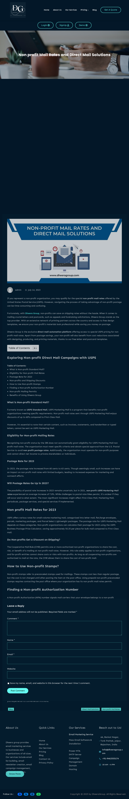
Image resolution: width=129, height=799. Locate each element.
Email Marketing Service (81, 734)
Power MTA (74, 762)
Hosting (73, 780)
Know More (15, 777)
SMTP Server (75, 765)
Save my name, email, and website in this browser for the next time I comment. (50, 683)
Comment (13, 618)
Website (11, 669)
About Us (43, 757)
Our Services (45, 761)
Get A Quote (110, 9)
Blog (41, 768)
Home (46, 10)
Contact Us (44, 772)
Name (11, 640)
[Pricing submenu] (88, 10)
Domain (73, 776)
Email (10, 654)
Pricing (42, 764)
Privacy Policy (46, 775)
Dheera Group (32, 568)
